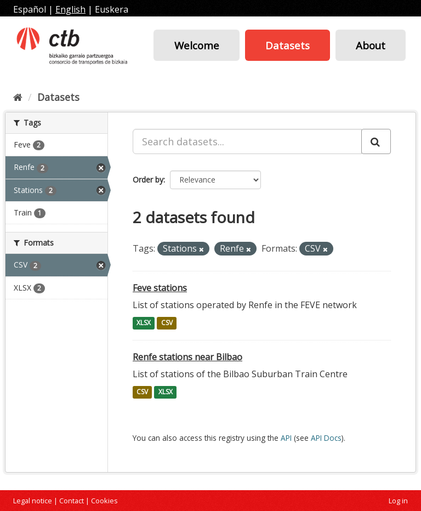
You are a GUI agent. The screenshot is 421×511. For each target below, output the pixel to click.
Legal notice (32, 501)
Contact (71, 501)
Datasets (287, 45)
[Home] (17, 97)
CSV (167, 323)
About (370, 45)
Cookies (104, 501)
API (286, 438)
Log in (398, 501)
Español (29, 9)
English (70, 9)
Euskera (111, 9)
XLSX (143, 323)
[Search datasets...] (247, 141)
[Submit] (376, 141)
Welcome (196, 45)
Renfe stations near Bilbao (187, 357)
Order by (148, 179)
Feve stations (160, 288)
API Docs (326, 438)
